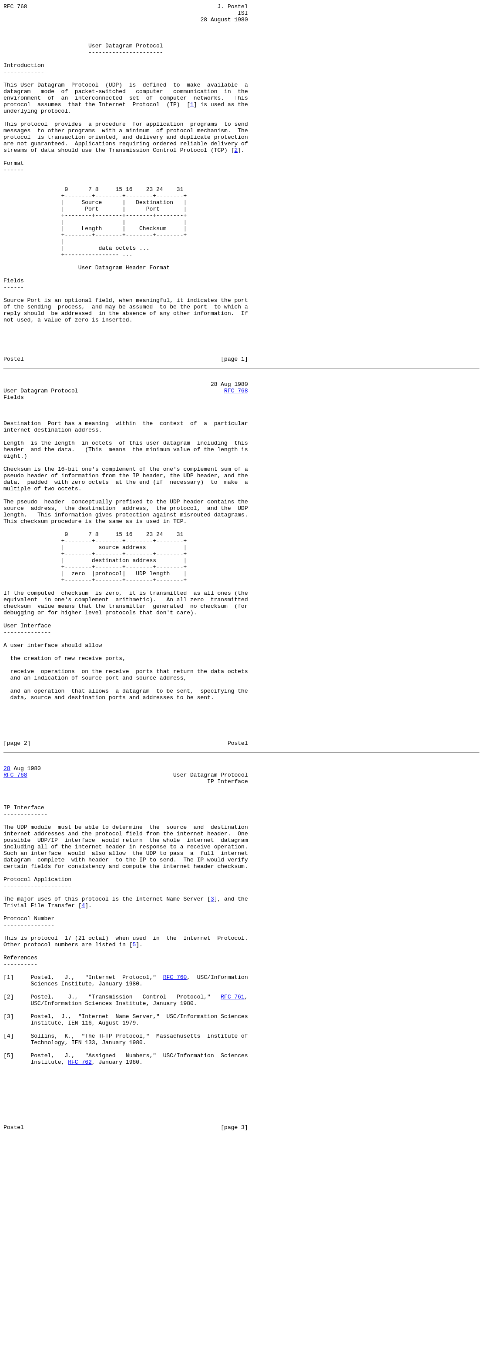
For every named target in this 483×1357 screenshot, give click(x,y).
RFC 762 (80, 1269)
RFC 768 (236, 466)
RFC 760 (175, 1167)
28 (6, 917)
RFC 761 (233, 1191)
